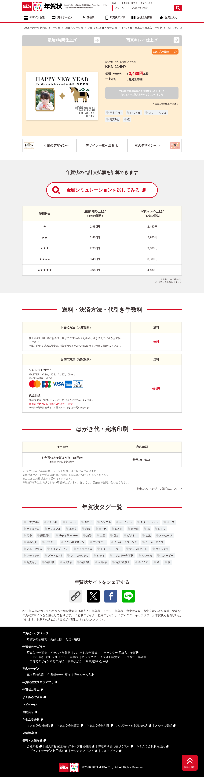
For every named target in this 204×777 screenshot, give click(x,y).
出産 (102, 535)
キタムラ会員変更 (68, 725)
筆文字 (73, 528)
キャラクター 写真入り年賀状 (120, 652)
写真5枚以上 (123, 562)
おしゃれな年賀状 (85, 652)
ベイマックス (84, 549)
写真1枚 (114, 119)
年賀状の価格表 (37, 639)
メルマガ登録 (163, 725)
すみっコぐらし (138, 549)
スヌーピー (166, 555)
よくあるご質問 (32, 697)
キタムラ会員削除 (98, 725)
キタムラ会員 (31, 719)
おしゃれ (135, 112)
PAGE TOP (189, 767)
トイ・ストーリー (111, 549)
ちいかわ (147, 555)
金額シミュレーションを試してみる (99, 190)
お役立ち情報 (144, 17)
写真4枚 (102, 562)
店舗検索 (28, 733)
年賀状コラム (31, 689)
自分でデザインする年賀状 (47, 661)
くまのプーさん (59, 549)
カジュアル (54, 528)
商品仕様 (56, 639)
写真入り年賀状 (37, 652)
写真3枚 (85, 562)
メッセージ (165, 535)
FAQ (114, 3)
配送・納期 (73, 639)
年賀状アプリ (117, 17)
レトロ (162, 528)
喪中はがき (75, 661)
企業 (148, 535)
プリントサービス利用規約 (47, 750)
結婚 (88, 535)
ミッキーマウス (154, 542)
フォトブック (109, 750)
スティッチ (33, 555)
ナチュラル (33, 528)
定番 (29, 535)
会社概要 (32, 746)
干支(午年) (116, 112)
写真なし (32, 562)
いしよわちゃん (79, 555)
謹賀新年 (45, 535)
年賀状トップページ (35, 633)
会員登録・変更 (128, 3)
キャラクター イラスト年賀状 (101, 657)
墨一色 (102, 528)
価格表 (90, 17)
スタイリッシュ (158, 112)
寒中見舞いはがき (97, 661)
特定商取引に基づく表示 (114, 746)
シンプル (106, 522)
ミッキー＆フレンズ (125, 542)
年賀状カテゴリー (33, 646)
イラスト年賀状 (60, 652)
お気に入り (171, 17)
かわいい (71, 522)
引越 (116, 535)
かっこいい (125, 522)
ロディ (101, 555)
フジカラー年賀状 (123, 555)
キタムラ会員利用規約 (150, 746)
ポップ (170, 522)
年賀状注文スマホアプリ (38, 682)
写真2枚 (67, 562)
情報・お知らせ (32, 740)
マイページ (145, 3)
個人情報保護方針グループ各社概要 (68, 746)
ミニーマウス (34, 549)
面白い (88, 522)
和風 (87, 528)
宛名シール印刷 (84, 674)
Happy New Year (68, 535)
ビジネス (132, 535)
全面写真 (32, 542)
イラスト (50, 542)
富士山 (135, 528)
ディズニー (99, 542)
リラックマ (162, 549)
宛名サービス (65, 17)
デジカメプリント (82, 750)
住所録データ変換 (58, 674)
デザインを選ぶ (38, 17)
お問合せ (28, 712)
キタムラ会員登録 (38, 725)
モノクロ (143, 562)
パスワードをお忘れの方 (132, 725)
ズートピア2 (55, 555)
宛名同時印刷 (35, 674)
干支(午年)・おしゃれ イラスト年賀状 (54, 657)
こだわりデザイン (74, 542)
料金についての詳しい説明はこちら (157, 488)
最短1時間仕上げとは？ (165, 103)
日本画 (119, 528)
